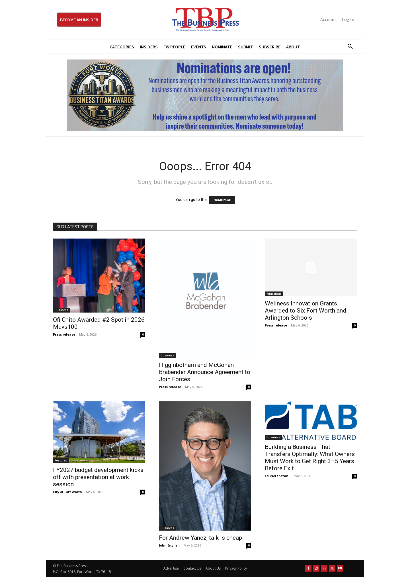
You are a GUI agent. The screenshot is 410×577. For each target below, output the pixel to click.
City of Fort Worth (67, 492)
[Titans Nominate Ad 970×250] (205, 95)
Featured (61, 460)
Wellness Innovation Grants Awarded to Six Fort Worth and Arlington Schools (305, 310)
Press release (64, 334)
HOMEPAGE (222, 200)
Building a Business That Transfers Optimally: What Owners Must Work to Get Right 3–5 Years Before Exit (310, 457)
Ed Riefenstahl (277, 476)
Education (273, 294)
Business (61, 310)
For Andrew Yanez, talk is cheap (200, 537)
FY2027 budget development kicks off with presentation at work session (98, 477)
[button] (348, 47)
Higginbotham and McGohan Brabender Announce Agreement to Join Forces (204, 372)
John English (169, 545)
